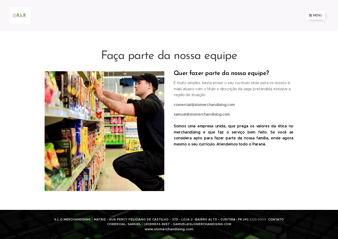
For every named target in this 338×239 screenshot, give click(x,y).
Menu (315, 15)
